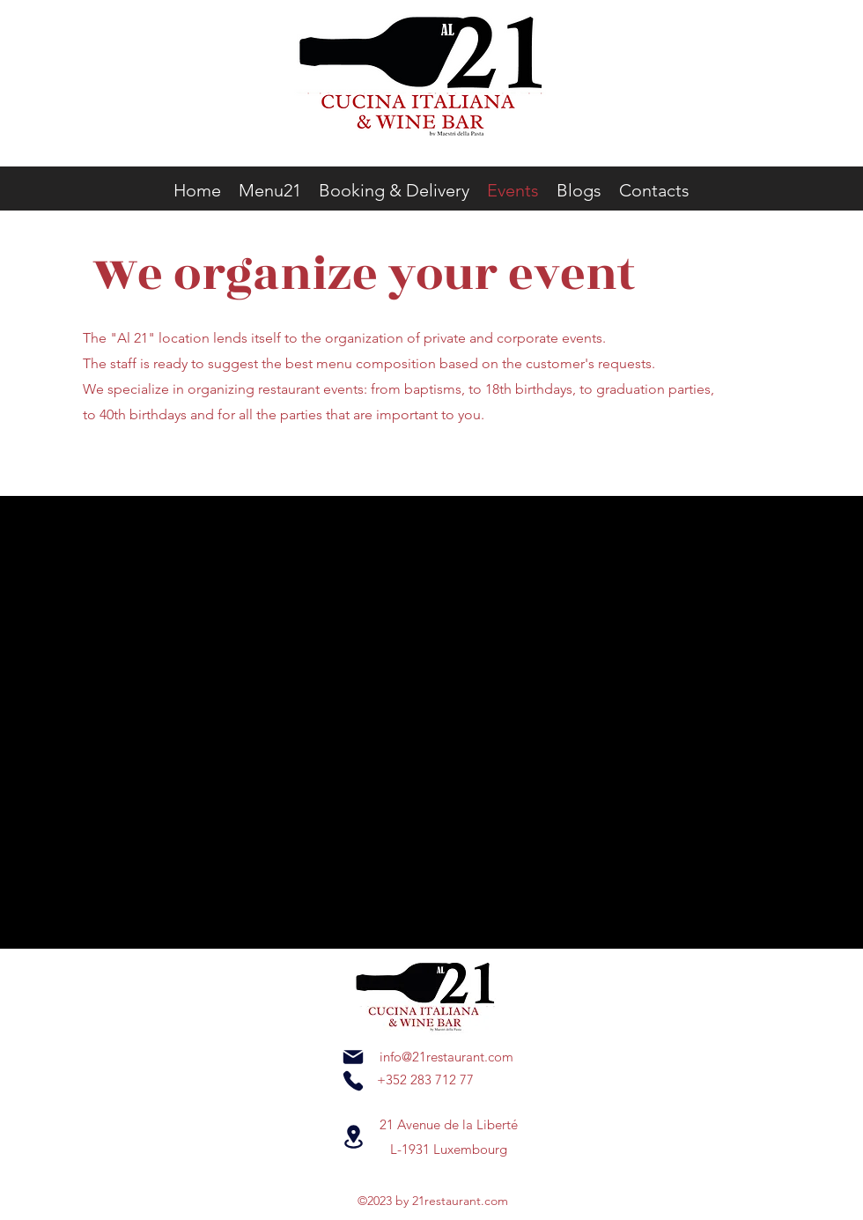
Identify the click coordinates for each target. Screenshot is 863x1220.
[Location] (353, 1136)
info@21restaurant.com (446, 1056)
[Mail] (353, 1057)
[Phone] (353, 1080)
